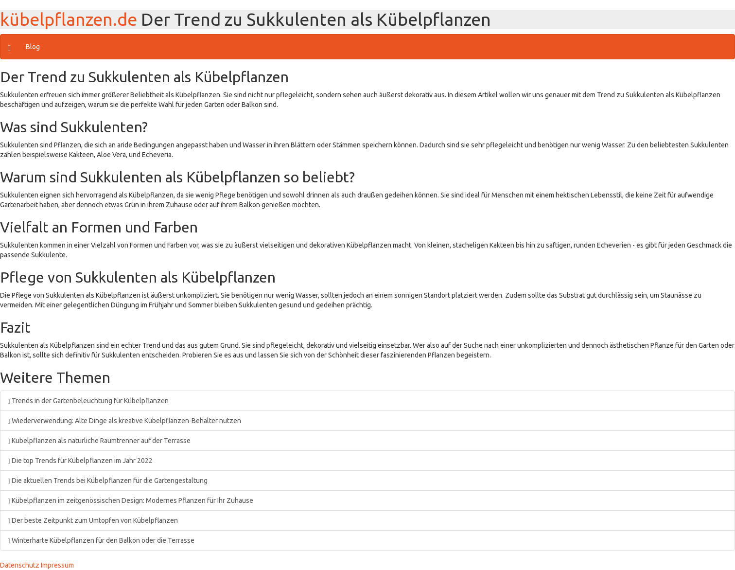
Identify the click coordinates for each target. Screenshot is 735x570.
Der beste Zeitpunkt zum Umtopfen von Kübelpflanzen (93, 520)
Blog (33, 47)
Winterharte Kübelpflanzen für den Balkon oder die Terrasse (101, 540)
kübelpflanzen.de (68, 19)
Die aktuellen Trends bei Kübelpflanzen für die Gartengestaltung (108, 480)
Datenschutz (19, 565)
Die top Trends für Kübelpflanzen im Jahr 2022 (80, 460)
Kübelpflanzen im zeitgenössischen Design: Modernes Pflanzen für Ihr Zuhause (130, 500)
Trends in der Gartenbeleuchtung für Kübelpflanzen (88, 401)
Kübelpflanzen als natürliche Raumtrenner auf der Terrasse (99, 441)
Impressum (57, 565)
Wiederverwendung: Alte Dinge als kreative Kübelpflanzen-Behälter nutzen (124, 421)
